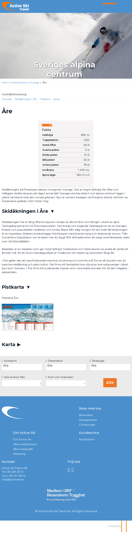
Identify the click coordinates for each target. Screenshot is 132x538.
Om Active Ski (22, 445)
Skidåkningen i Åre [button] (26, 99)
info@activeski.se (13, 485)
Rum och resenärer (59, 382)
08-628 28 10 (15, 477)
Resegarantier (88, 425)
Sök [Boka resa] (110, 388)
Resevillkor (86, 421)
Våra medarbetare (25, 450)
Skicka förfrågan (58, 127)
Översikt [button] (7, 99)
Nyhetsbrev (86, 445)
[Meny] (123, 7)
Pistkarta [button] (45, 99)
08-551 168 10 (17, 481)
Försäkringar (87, 430)
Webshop (19, 459)
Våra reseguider (23, 454)
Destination (54, 366)
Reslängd (97, 366)
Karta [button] (56, 99)
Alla (22, 371)
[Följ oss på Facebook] (70, 476)
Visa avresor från (13, 382)
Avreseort (9, 366)
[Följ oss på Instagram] (74, 476)
